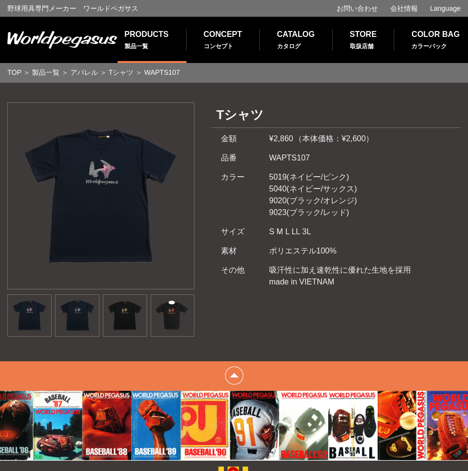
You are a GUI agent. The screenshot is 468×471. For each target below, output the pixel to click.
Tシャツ (121, 72)
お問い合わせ (357, 8)
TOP (14, 72)
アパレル (84, 72)
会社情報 (404, 8)
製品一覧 (46, 72)
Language (445, 8)
